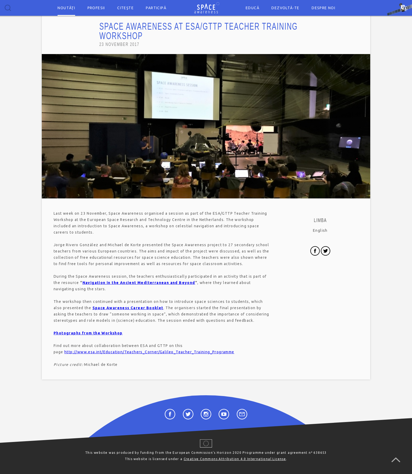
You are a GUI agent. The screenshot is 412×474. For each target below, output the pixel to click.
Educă (252, 8)
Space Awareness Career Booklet (127, 308)
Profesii (96, 8)
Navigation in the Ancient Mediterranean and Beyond (139, 283)
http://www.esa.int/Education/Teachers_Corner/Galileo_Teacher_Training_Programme (149, 352)
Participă (156, 8)
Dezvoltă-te (285, 8)
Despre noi (323, 8)
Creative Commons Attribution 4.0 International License (235, 459)
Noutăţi (66, 8)
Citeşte (125, 8)
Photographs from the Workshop (88, 333)
